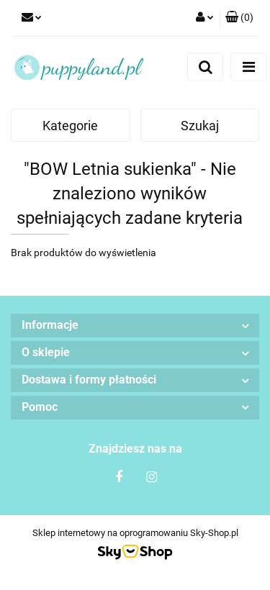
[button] (239, 18)
